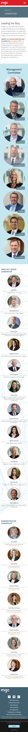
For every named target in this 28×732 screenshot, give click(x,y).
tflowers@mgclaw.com (14, 590)
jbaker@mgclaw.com (14, 545)
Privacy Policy (14, 730)
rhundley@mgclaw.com (14, 634)
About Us (8, 10)
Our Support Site (14, 710)
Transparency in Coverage (14, 712)
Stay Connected (14, 707)
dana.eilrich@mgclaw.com (14, 568)
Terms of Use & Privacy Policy (14, 714)
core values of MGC (16, 41)
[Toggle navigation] (25, 3)
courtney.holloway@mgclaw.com (14, 612)
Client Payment (14, 705)
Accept (14, 726)
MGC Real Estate (14, 700)
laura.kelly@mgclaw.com (14, 656)
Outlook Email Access (14, 702)
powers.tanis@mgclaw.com (14, 678)
